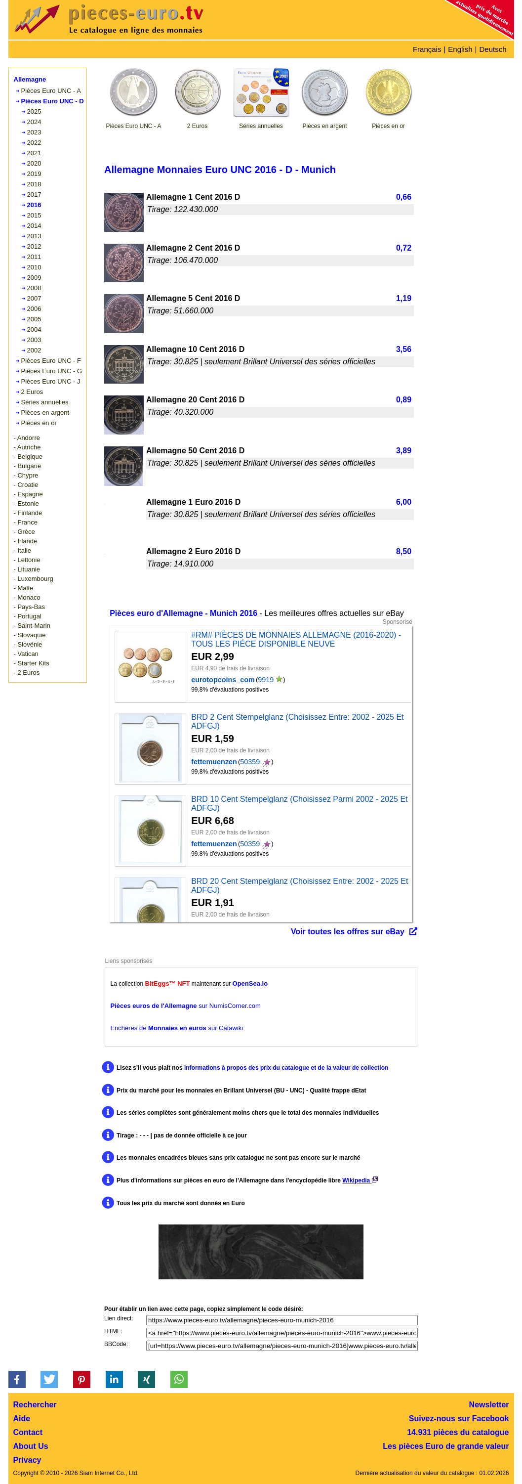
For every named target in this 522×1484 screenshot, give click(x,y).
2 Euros (32, 391)
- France (26, 522)
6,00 (403, 502)
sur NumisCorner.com (185, 1005)
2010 (34, 267)
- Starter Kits (31, 663)
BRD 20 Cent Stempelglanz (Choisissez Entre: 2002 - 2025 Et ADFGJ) (299, 885)
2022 (34, 142)
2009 (34, 277)
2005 (34, 319)
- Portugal (27, 616)
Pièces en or (39, 423)
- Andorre (27, 437)
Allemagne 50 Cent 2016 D (195, 450)
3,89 (403, 450)
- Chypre (26, 475)
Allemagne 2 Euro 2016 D (193, 551)
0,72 (403, 248)
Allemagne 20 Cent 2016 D (195, 399)
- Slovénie (28, 644)
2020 (34, 163)
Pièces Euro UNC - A (51, 90)
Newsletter (489, 1404)
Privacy (27, 1460)
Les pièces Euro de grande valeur (446, 1446)
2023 (34, 132)
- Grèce (24, 531)
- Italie (22, 550)
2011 (34, 257)
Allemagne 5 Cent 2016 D (193, 298)
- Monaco (27, 597)
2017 (34, 194)
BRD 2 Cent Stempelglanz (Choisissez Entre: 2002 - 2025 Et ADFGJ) (297, 721)
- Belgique (28, 456)
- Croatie (26, 484)
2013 (34, 236)
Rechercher (35, 1404)
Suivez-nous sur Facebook (459, 1418)
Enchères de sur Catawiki (176, 1028)
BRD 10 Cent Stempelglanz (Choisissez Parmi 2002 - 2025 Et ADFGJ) (299, 803)
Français (427, 49)
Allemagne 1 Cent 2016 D (193, 197)
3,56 (403, 349)
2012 (34, 246)
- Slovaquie (30, 635)
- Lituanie (27, 569)
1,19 (403, 298)
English (460, 49)
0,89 (403, 399)
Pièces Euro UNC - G (51, 371)
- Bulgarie (27, 466)
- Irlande (26, 541)
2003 (34, 340)
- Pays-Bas (29, 607)
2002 (34, 350)
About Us (30, 1446)
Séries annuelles (45, 402)
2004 (34, 329)
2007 (34, 298)
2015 (34, 215)
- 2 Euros (27, 672)
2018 (34, 184)
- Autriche (27, 447)
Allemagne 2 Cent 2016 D (193, 248)
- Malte (24, 588)
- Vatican (26, 653)
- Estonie (26, 503)
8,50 (403, 551)
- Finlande (28, 513)
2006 (34, 308)
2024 (34, 122)
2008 (34, 288)
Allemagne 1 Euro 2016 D (193, 502)
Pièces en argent (45, 412)
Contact (28, 1432)
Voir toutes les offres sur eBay (347, 931)
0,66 (403, 197)
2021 (34, 153)
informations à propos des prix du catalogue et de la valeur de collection (286, 1067)
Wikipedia (359, 1180)
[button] (17, 1379)
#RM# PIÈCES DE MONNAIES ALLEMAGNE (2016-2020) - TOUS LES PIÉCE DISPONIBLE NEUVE (296, 639)
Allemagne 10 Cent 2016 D (195, 349)
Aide (22, 1418)
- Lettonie (27, 560)
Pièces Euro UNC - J (50, 381)
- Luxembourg (33, 578)
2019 (34, 173)
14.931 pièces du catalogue (458, 1432)
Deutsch (492, 49)
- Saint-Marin (32, 625)
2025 (34, 111)
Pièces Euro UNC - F (51, 360)
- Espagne (28, 494)
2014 (34, 225)
